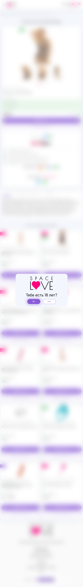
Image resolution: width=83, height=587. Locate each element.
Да (34, 301)
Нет (49, 301)
